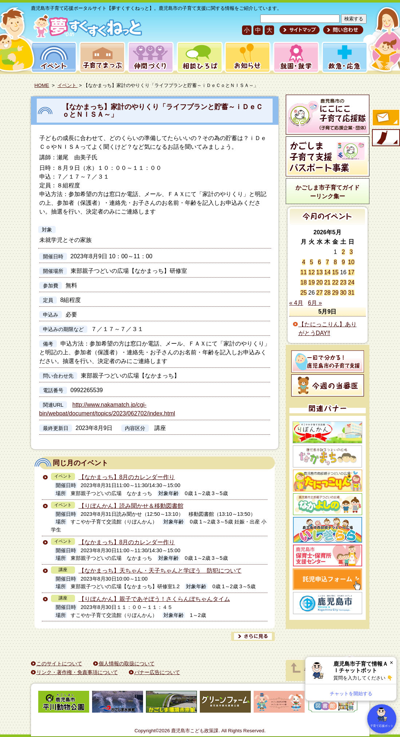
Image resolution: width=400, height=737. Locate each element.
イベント (53, 57)
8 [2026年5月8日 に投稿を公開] (335, 262)
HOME (42, 85)
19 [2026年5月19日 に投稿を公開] (311, 282)
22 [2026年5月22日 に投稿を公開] (335, 282)
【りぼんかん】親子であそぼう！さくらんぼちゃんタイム (154, 599)
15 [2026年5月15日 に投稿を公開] (335, 272)
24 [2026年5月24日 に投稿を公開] (351, 282)
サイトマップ (299, 29)
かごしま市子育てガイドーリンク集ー (328, 191)
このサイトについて (59, 663)
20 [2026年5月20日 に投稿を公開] (319, 282)
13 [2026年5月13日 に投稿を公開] (319, 272)
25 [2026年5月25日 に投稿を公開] (303, 293)
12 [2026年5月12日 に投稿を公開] (311, 272)
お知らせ (246, 57)
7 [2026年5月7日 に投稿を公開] (327, 262)
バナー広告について (157, 672)
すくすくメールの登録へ (385, 118)
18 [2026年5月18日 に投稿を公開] (303, 282)
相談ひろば (199, 57)
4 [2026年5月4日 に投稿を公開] (303, 262)
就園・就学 (294, 57)
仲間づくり (150, 57)
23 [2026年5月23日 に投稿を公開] (343, 282)
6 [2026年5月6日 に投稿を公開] (319, 262)
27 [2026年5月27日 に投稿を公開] (319, 293)
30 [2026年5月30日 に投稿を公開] (343, 293)
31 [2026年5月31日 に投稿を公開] (351, 293)
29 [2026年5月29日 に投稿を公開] (335, 293)
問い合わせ (342, 29)
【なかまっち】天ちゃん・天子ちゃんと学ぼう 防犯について (160, 570)
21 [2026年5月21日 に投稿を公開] (327, 282)
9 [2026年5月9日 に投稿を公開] (343, 262)
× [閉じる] (391, 663)
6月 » (315, 303)
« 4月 (296, 303)
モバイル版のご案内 (385, 138)
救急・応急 (344, 57)
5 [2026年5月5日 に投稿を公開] (311, 262)
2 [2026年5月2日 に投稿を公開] (343, 252)
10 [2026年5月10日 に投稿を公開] (351, 262)
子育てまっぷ (101, 57)
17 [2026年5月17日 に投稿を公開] (351, 272)
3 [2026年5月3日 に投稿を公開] (351, 252)
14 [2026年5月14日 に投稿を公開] (327, 272)
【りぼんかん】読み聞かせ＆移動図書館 (131, 506)
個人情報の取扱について (127, 663)
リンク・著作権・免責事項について (77, 672)
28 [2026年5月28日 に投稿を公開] (327, 293)
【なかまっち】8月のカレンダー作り (127, 477)
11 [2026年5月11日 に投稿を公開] (303, 272)
